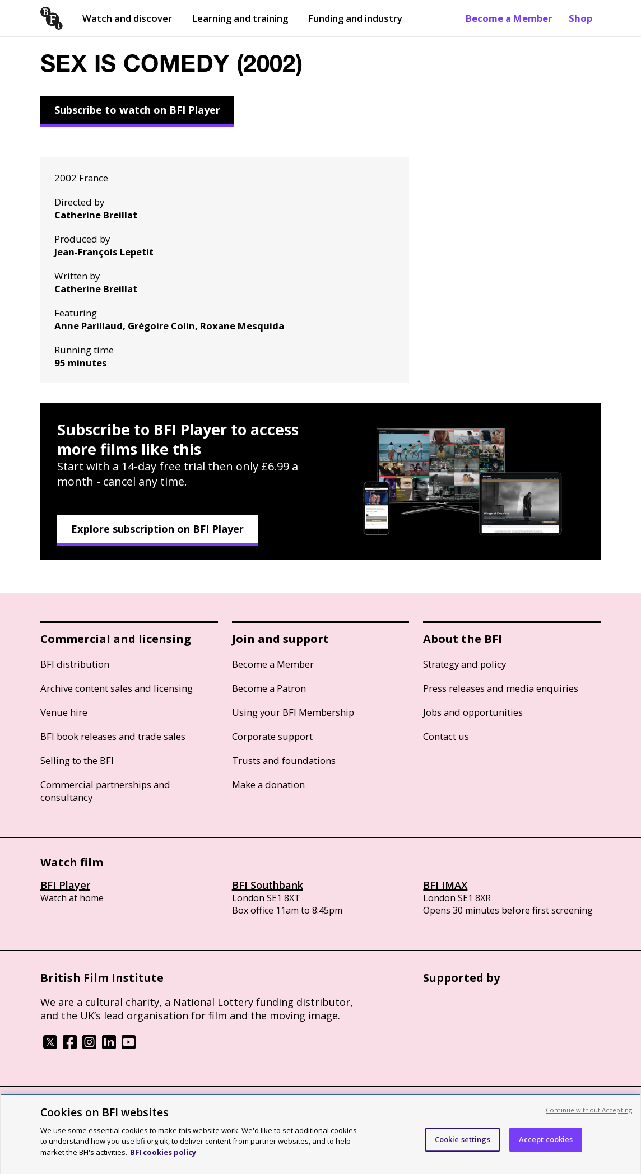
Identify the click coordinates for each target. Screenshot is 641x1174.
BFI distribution (74, 664)
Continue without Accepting (589, 1116)
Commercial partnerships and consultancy (105, 791)
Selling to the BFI (77, 760)
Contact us (446, 736)
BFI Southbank (267, 885)
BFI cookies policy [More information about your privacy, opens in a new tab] (163, 1158)
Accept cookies (546, 1146)
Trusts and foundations (284, 760)
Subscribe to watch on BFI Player (137, 110)
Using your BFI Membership (293, 712)
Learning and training (240, 18)
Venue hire (63, 712)
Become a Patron (269, 688)
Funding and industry (355, 18)
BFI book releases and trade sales (112, 736)
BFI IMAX (445, 885)
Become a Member (509, 18)
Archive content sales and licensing (116, 688)
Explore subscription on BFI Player (157, 528)
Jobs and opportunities (473, 712)
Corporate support (272, 736)
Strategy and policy (464, 664)
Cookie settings (462, 1146)
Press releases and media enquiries (500, 688)
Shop (580, 18)
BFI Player (65, 885)
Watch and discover (127, 18)
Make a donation (268, 784)
